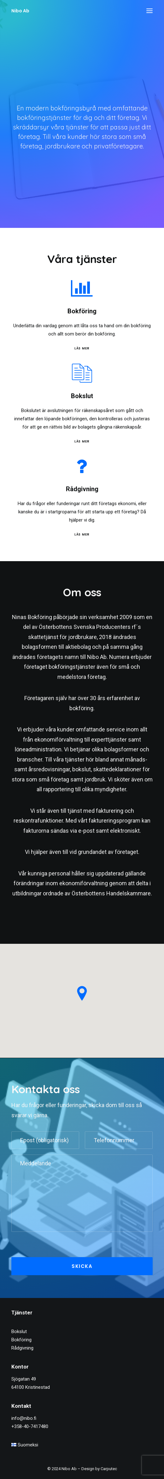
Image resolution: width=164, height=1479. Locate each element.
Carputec (109, 1468)
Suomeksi (24, 1445)
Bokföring (21, 1340)
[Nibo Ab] (20, 11)
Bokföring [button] (95, 311)
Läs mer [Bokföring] (95, 348)
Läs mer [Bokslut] (68, 441)
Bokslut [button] (69, 396)
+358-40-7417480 (29, 1426)
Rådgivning (22, 1348)
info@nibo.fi (23, 1418)
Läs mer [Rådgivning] (95, 534)
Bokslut (19, 1331)
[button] (149, 11)
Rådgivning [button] (95, 489)
